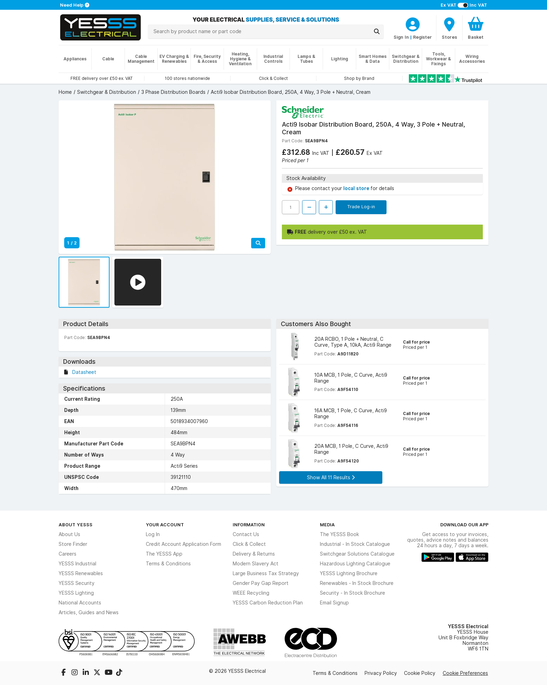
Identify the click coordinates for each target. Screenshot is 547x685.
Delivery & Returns (254, 554)
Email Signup (334, 602)
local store (356, 188)
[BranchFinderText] (449, 27)
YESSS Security (77, 583)
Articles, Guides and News (89, 612)
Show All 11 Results (331, 477)
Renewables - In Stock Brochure (357, 583)
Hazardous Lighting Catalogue (355, 563)
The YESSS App (164, 554)
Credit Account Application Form (183, 544)
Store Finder (73, 544)
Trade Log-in (361, 206)
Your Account (165, 524)
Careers (67, 554)
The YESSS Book (339, 534)
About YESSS (75, 524)
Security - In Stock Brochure (352, 593)
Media (327, 524)
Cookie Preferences (465, 673)
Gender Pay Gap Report (261, 583)
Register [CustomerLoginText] (422, 37)
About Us (69, 534)
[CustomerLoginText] (413, 23)
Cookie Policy (419, 673)
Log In (153, 534)
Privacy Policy (381, 673)
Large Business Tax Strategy (266, 573)
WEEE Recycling (251, 593)
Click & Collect (249, 544)
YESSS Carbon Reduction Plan (268, 602)
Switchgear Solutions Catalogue (357, 554)
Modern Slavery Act (255, 563)
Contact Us (246, 534)
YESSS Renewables (81, 573)
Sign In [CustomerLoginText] (401, 37)
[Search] (377, 31)
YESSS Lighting (76, 593)
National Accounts (80, 602)
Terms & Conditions (168, 563)
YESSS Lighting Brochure (348, 573)
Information (249, 524)
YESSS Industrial (77, 563)
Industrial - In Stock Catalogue (355, 544)
